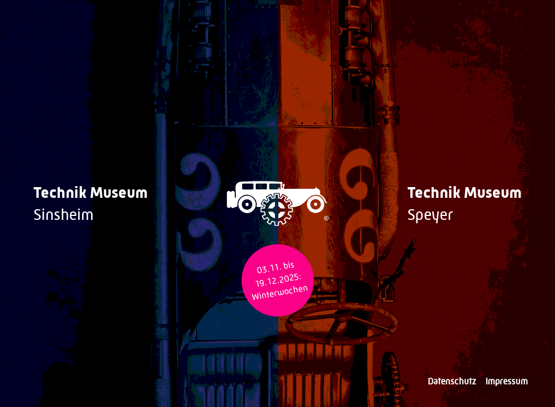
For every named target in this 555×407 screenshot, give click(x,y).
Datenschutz (452, 381)
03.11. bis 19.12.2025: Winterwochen (279, 280)
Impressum (506, 381)
